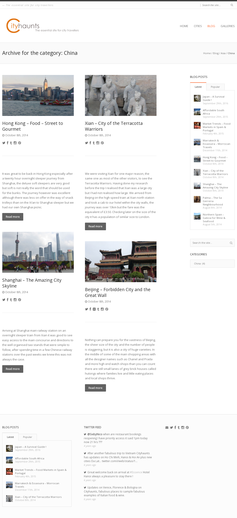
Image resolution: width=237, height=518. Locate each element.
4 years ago (90, 446)
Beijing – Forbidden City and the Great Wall (117, 292)
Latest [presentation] (198, 86)
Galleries (228, 26)
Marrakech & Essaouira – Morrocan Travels (216, 144)
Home (184, 26)
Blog (211, 26)
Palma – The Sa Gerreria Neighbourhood (213, 201)
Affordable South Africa (29, 458)
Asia (223, 53)
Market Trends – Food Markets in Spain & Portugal (217, 127)
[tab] (198, 86)
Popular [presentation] (215, 86)
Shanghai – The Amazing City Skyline (31, 283)
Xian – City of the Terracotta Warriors (114, 126)
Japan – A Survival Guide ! (30, 446)
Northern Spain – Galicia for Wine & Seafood (214, 218)
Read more (13, 216)
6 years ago (90, 465)
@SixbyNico (94, 434)
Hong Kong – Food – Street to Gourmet (32, 126)
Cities (198, 26)
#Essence (136, 472)
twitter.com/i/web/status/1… (120, 461)
